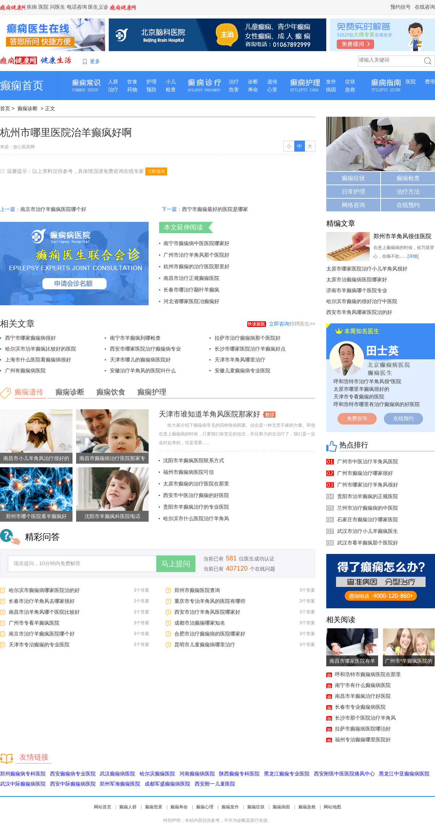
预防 (151, 89)
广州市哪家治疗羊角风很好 (367, 485)
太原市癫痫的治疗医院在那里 (196, 484)
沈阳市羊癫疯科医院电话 (112, 516)
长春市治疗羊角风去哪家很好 (42, 601)
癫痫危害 (153, 807)
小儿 (171, 81)
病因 (331, 89)
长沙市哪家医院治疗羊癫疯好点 (250, 349)
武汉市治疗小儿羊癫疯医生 (367, 531)
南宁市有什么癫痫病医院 (363, 685)
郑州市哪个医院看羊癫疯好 (36, 516)
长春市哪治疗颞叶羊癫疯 (191, 290)
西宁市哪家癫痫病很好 (30, 338)
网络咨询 (353, 205)
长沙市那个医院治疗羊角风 (365, 718)
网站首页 (102, 807)
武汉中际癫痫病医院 (23, 784)
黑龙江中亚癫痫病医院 (404, 774)
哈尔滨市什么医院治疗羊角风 (196, 518)
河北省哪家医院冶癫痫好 (191, 301)
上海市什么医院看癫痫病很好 (38, 360)
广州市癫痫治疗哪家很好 (365, 473)
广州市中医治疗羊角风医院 (367, 461)
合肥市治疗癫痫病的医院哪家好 (209, 634)
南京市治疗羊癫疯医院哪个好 (53, 209)
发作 (331, 81)
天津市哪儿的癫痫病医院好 (140, 360)
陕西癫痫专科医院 (239, 774)
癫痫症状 (353, 178)
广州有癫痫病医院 (25, 370)
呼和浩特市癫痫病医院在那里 (368, 674)
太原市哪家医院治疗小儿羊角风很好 (366, 269)
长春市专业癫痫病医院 (360, 707)
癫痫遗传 (29, 392)
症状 (350, 81)
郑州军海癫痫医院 (120, 784)
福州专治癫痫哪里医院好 (363, 739)
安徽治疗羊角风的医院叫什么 (143, 370)
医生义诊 (98, 7)
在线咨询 (425, 7)
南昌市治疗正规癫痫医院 (191, 278)
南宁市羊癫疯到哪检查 (135, 338)
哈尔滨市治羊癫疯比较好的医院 (40, 349)
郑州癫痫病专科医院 (23, 774)
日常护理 (353, 192)
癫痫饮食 (110, 392)
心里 (272, 89)
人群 (113, 81)
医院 (43, 7)
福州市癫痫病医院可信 (188, 472)
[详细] (413, 256)
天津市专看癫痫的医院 (359, 396)
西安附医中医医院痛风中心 (344, 774)
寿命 (253, 89)
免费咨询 (357, 418)
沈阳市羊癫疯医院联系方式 (193, 460)
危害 (234, 89)
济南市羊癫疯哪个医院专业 (356, 290)
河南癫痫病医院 (197, 774)
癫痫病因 (281, 807)
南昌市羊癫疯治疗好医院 (363, 696)
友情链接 (34, 757)
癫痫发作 (230, 807)
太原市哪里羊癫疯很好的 (361, 389)
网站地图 (332, 807)
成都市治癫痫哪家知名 (199, 623)
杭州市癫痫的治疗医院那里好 (196, 266)
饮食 (132, 81)
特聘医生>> (292, 324)
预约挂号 (400, 7)
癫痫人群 (128, 807)
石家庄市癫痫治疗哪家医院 (367, 519)
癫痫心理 (205, 807)
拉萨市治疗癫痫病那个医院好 (248, 338)
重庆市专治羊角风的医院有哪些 (209, 601)
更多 (95, 61)
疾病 (32, 7)
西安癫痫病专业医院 (73, 774)
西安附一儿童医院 (215, 784)
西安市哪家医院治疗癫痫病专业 (145, 349)
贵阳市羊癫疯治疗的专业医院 (196, 507)
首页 (5, 108)
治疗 (113, 89)
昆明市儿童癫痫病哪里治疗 (204, 644)
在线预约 (408, 205)
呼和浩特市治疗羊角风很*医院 (367, 381)
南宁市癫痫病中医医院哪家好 (196, 243)
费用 (430, 81)
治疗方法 (408, 192)
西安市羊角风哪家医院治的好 (359, 312)
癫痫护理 (151, 392)
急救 (350, 89)
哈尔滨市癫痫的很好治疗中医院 (361, 301)
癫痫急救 (307, 807)
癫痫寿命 (179, 807)
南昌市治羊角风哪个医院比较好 (44, 612)
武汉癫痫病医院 (117, 774)
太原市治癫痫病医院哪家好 (356, 279)
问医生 (57, 7)
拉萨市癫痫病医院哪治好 (363, 729)
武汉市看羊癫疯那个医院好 (367, 543)
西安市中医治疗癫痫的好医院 (196, 495)
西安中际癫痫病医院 (73, 784)
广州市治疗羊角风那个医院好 (196, 255)
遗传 (272, 81)
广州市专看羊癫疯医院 (34, 623)
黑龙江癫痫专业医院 (287, 774)
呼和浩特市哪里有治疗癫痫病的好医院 (377, 404)
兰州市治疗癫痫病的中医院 (367, 508)
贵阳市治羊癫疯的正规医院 (367, 496)
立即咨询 (156, 171)
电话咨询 (77, 7)
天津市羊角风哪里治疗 (240, 360)
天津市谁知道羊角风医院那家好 (209, 414)
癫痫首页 (22, 85)
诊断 (253, 81)
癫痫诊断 (27, 108)
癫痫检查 (408, 178)
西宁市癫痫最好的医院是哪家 (215, 209)
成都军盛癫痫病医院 (167, 784)
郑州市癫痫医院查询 (197, 590)
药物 (132, 89)
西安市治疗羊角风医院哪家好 (207, 612)
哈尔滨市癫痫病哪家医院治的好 (44, 590)
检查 (171, 89)
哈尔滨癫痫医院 (157, 774)
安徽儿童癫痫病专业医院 (242, 370)
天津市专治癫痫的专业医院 (39, 644)
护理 (151, 81)
